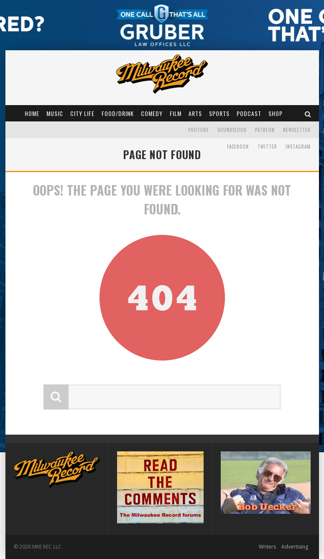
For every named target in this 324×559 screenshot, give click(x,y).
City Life (82, 113)
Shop (275, 113)
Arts (195, 113)
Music (54, 113)
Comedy (152, 113)
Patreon (265, 129)
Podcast (249, 113)
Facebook (238, 146)
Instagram (298, 146)
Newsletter (297, 129)
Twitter (267, 146)
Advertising (294, 546)
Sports (219, 113)
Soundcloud (232, 129)
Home (32, 113)
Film (175, 113)
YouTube (198, 129)
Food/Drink (118, 113)
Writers (267, 546)
